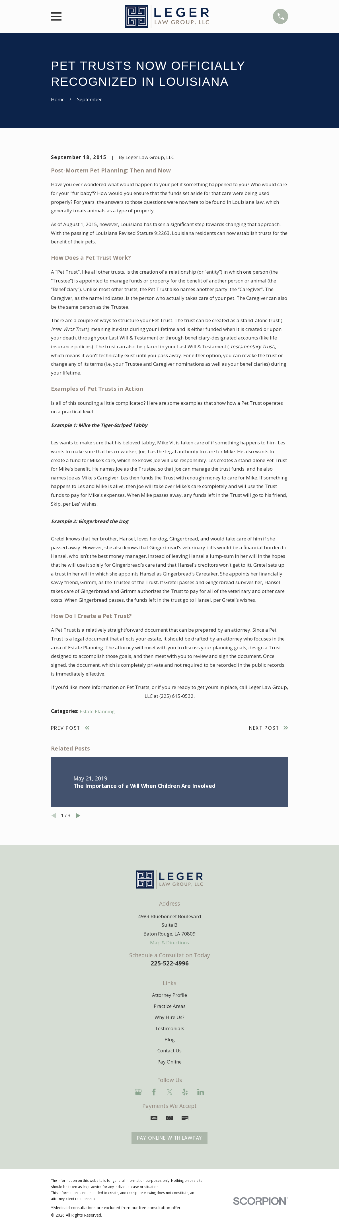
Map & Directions (169, 942)
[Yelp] (185, 1092)
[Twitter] (169, 1092)
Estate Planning (97, 711)
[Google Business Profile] (138, 1092)
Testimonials (169, 1028)
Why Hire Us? (169, 1017)
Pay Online (169, 1061)
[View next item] (78, 815)
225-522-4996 (170, 963)
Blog (170, 1039)
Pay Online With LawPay (169, 1137)
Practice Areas (170, 1006)
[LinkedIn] (200, 1092)
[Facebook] (154, 1092)
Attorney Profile (169, 995)
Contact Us (169, 1050)
